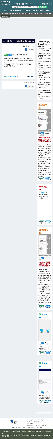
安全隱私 (31, 13)
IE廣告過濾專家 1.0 (21, 55)
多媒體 (16, 13)
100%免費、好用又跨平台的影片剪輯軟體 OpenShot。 (44, 73)
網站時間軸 (45, 4)
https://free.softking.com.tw (40, 420)
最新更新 (34, 10)
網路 (35, 13)
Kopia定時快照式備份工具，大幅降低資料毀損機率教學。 (44, 92)
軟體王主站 (17, 10)
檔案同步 (48, 402)
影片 (20, 13)
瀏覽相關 (10, 41)
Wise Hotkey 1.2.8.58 (46, 58)
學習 (50, 13)
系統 (1, 13)
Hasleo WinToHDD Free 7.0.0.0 (43, 344)
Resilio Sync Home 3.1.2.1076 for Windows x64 (43, 394)
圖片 (26, 13)
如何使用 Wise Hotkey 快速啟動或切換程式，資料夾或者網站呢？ (45, 55)
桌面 (44, 13)
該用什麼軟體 (44, 10)
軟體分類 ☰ (5, 17)
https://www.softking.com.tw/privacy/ (36, 425)
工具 (13, 13)
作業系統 (6, 13)
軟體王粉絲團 (36, 421)
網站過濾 (31, 76)
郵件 (41, 13)
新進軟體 (26, 10)
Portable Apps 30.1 (43, 134)
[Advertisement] (26, 27)
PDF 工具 (48, 223)
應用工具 (48, 179)
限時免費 (8, 10)
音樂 (23, 13)
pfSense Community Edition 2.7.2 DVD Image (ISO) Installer (45, 67)
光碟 (10, 13)
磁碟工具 (48, 353)
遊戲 (47, 13)
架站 (38, 13)
